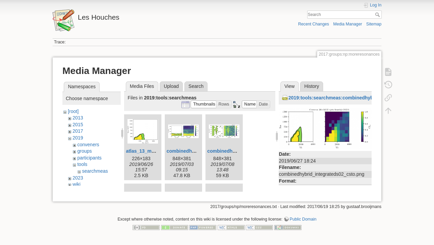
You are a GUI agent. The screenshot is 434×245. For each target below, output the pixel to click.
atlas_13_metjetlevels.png (155, 151)
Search (378, 14)
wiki (76, 184)
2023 (78, 178)
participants (89, 158)
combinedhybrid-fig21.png (237, 151)
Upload (171, 86)
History (311, 86)
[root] (73, 111)
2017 (78, 131)
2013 (78, 117)
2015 (78, 124)
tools (82, 164)
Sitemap (373, 24)
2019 (78, 137)
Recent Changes (313, 24)
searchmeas (95, 171)
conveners (88, 144)
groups (84, 151)
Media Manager (347, 24)
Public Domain (303, 222)
